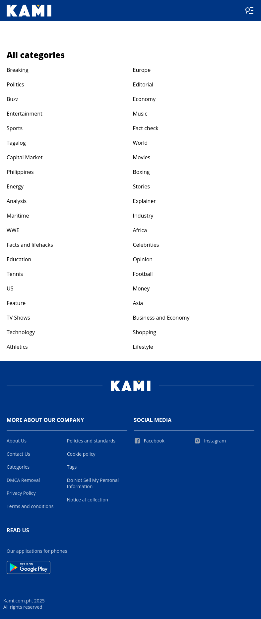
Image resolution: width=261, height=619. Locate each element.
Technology (21, 332)
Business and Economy (161, 317)
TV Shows (18, 317)
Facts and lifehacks (30, 244)
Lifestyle (143, 346)
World (140, 142)
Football (143, 274)
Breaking (18, 70)
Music (140, 113)
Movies (142, 157)
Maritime (18, 215)
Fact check (146, 128)
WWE (13, 230)
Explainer (144, 201)
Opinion (143, 259)
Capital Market (25, 157)
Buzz (12, 99)
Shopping (144, 332)
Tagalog (16, 142)
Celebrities (146, 244)
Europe (142, 70)
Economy (144, 99)
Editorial (143, 84)
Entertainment (24, 113)
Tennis (15, 274)
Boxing (141, 172)
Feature (16, 303)
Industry (143, 215)
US (10, 288)
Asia (138, 303)
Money (141, 288)
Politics (15, 84)
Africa (140, 230)
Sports (15, 128)
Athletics (17, 346)
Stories (141, 186)
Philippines (20, 172)
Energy (15, 186)
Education (19, 259)
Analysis (17, 201)
